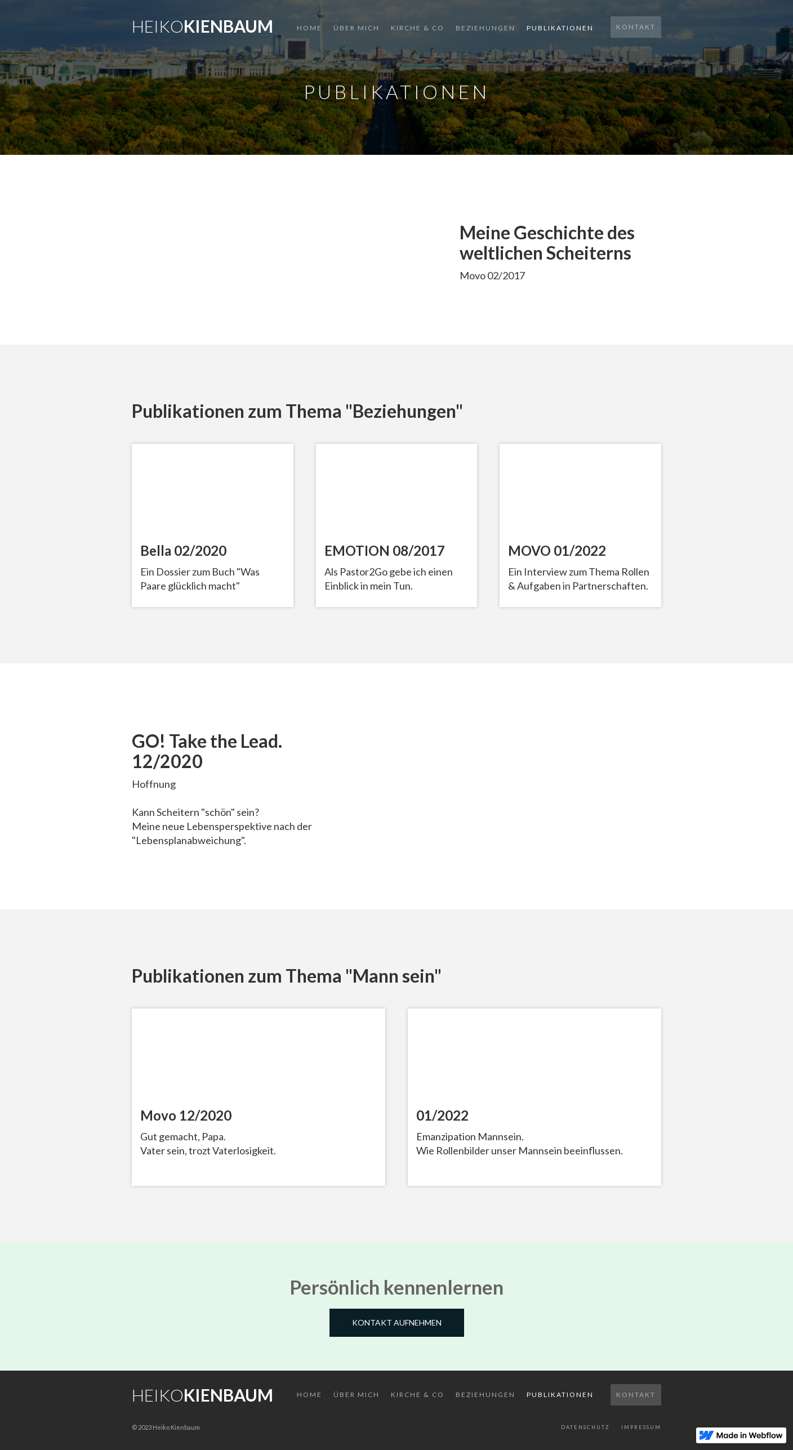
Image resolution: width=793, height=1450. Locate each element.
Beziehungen (485, 28)
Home (309, 28)
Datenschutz (585, 1427)
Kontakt (636, 27)
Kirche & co (417, 1394)
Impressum (641, 1427)
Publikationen (560, 28)
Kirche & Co (417, 28)
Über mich (356, 28)
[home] (202, 22)
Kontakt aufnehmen (397, 1322)
